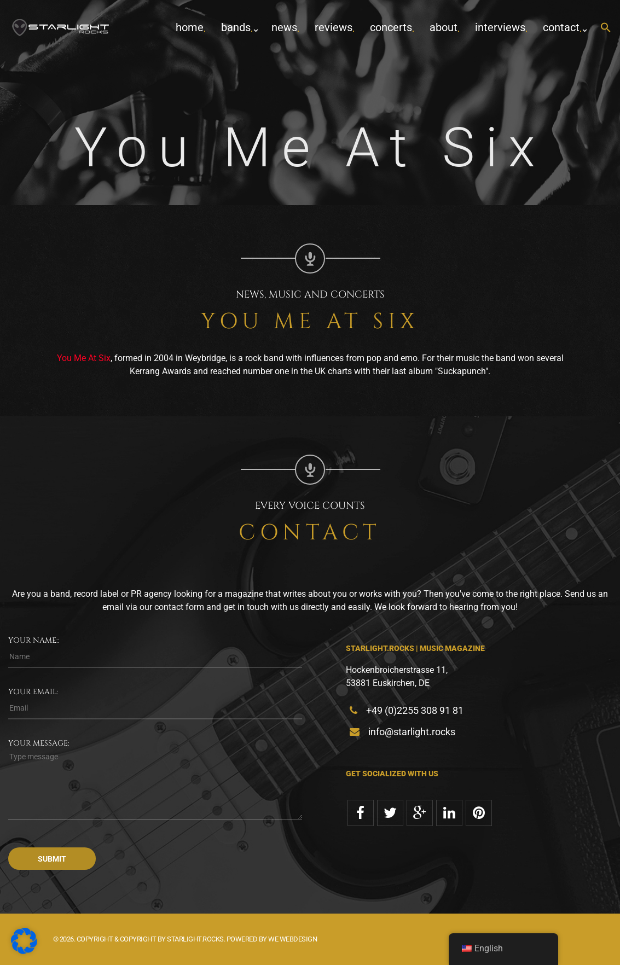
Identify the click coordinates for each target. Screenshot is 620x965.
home (190, 27)
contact (561, 27)
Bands (236, 27)
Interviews (500, 27)
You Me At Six (84, 358)
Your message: (38, 743)
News (284, 27)
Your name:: (34, 640)
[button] (606, 28)
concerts (391, 27)
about (443, 27)
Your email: (33, 692)
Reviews (333, 27)
